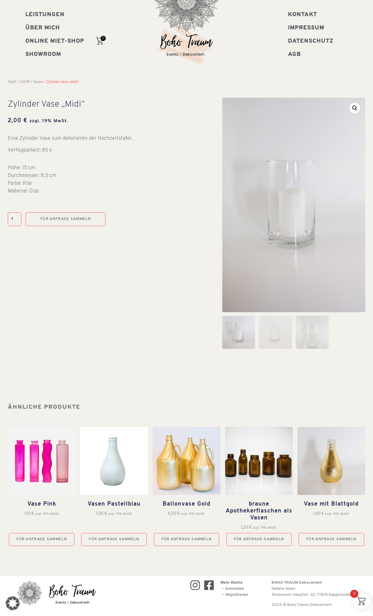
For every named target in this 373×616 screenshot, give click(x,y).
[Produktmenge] (14, 219)
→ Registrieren (234, 595)
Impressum (306, 28)
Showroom (43, 54)
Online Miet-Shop (54, 41)
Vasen (38, 82)
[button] (355, 108)
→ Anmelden (232, 589)
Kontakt (302, 14)
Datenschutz (311, 41)
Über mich (42, 28)
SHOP (25, 82)
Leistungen (45, 14)
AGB (294, 54)
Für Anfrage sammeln (65, 219)
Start (12, 82)
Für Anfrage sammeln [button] (41, 539)
